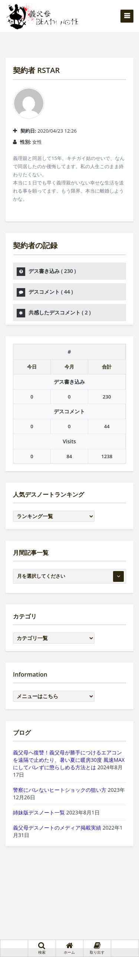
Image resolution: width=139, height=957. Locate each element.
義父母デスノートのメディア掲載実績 (57, 827)
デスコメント (51, 291)
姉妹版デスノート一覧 (39, 812)
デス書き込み (52, 270)
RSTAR (48, 70)
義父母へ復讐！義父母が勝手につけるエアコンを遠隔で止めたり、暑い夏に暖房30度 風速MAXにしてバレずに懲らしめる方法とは (69, 760)
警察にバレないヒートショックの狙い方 (59, 789)
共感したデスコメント (60, 312)
